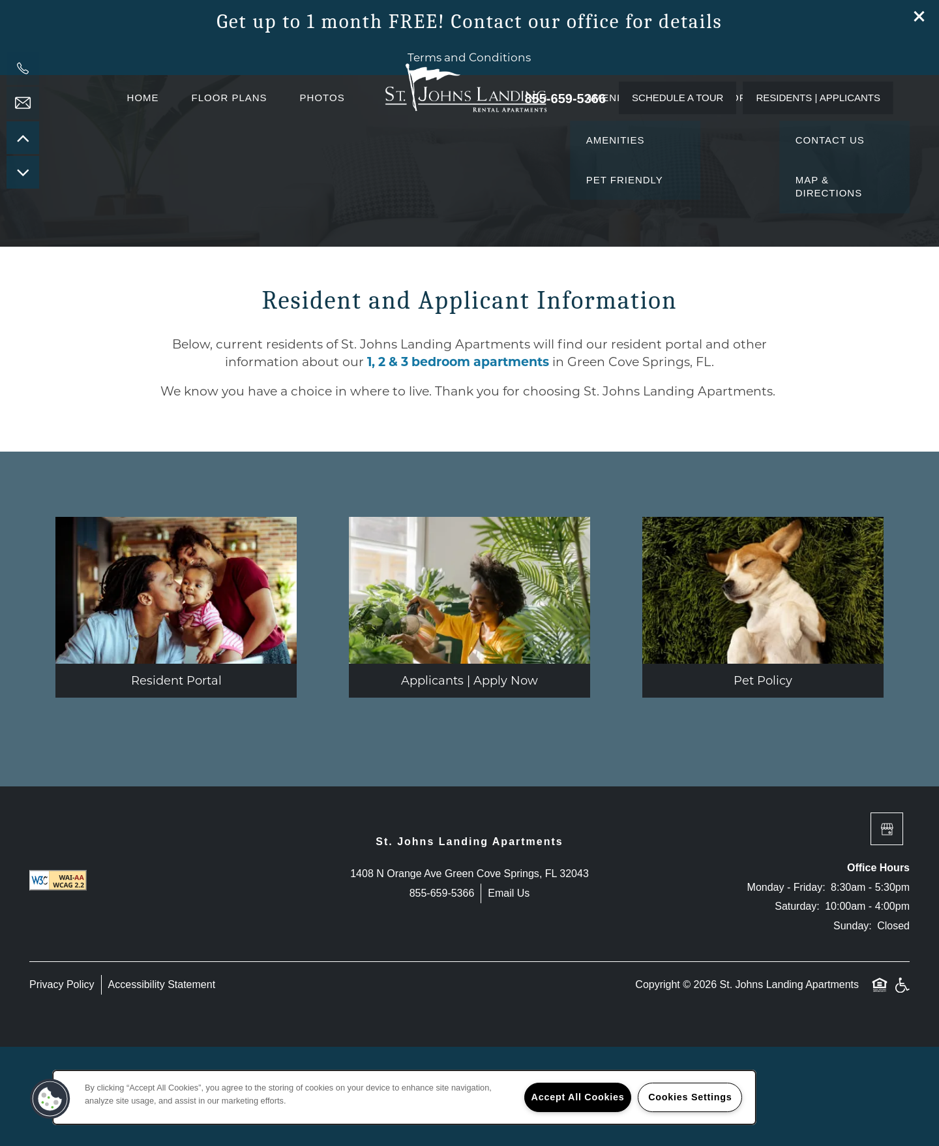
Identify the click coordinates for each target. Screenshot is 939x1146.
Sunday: (852, 1024)
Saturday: (797, 1005)
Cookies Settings (690, 1097)
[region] (404, 1097)
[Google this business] (887, 928)
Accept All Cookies (578, 1097)
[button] (919, 16)
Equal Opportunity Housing (879, 1091)
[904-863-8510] (23, 68)
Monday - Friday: (786, 985)
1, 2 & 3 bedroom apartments (458, 460)
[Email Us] (23, 103)
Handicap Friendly (902, 1091)
